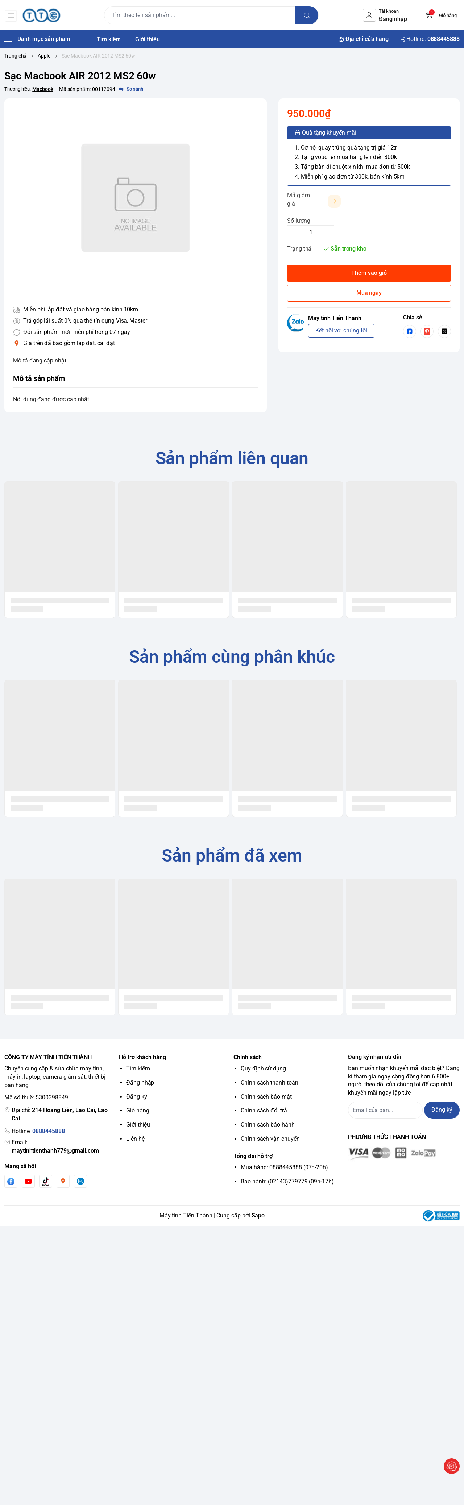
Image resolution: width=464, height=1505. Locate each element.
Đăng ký (136, 1096)
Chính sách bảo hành (268, 1124)
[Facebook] (10, 1181)
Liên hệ (135, 1138)
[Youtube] (28, 1181)
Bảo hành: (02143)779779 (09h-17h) (287, 1181)
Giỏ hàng (137, 1110)
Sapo (258, 1215)
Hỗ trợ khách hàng (142, 1057)
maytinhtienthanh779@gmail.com (55, 1150)
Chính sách (247, 1057)
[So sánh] (131, 89)
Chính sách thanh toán (269, 1082)
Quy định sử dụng (263, 1068)
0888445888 (48, 1131)
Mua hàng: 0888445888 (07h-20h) (284, 1167)
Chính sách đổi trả (264, 1110)
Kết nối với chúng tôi (341, 330)
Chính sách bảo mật (266, 1096)
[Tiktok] (45, 1181)
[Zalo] (80, 1181)
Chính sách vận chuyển (270, 1138)
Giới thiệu (138, 1124)
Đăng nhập (140, 1082)
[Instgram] (63, 1181)
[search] (307, 15)
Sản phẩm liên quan (232, 458)
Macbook (42, 89)
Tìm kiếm (138, 1068)
